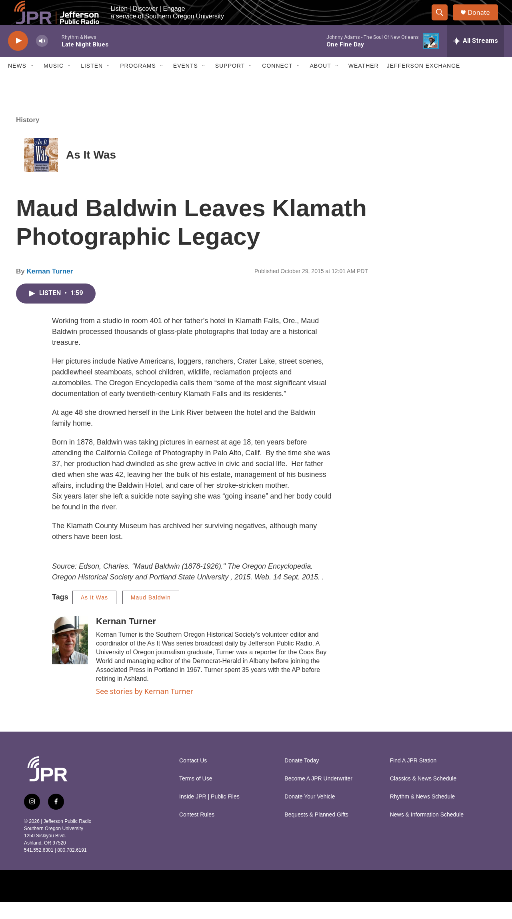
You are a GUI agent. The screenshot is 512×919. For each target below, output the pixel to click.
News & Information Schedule (427, 832)
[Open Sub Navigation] (32, 83)
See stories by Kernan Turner (144, 708)
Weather (363, 83)
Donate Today (301, 778)
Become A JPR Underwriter (318, 796)
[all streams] (475, 58)
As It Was (91, 172)
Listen (92, 83)
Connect (277, 83)
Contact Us (193, 778)
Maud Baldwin (151, 614)
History (28, 137)
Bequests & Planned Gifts (316, 832)
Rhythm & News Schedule (422, 814)
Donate (483, 21)
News (17, 83)
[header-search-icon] (443, 21)
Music (54, 83)
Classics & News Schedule (423, 796)
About (320, 83)
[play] (18, 58)
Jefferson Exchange (423, 83)
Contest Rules (196, 832)
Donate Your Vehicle (309, 814)
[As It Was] (41, 172)
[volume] (42, 58)
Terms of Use (195, 796)
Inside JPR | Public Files (209, 814)
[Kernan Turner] (70, 657)
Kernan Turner (49, 289)
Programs (138, 83)
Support (230, 83)
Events (185, 83)
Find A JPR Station (413, 778)
